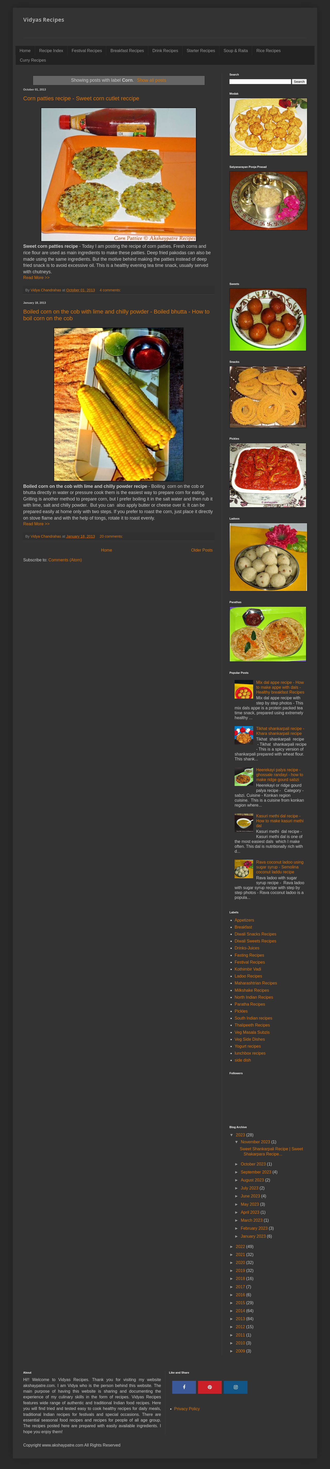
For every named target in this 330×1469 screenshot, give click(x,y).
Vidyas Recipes (43, 19)
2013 (241, 1319)
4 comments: (111, 290)
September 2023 (257, 1172)
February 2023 (255, 1228)
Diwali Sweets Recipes (255, 941)
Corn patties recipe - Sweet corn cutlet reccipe (81, 98)
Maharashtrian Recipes (256, 983)
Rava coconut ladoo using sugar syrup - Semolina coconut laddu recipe (279, 867)
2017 (241, 1287)
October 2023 (254, 1164)
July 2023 (250, 1188)
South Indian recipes (253, 1018)
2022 (241, 1246)
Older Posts (202, 550)
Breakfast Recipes (127, 50)
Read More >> (36, 277)
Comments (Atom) (65, 560)
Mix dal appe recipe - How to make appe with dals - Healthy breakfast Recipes (280, 687)
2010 (241, 1343)
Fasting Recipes (249, 955)
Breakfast (243, 927)
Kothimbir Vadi (248, 969)
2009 (241, 1351)
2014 (241, 1311)
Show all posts (151, 80)
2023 (241, 1135)
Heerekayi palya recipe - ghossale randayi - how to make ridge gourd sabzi (279, 775)
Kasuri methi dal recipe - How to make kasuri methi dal (279, 821)
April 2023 (251, 1212)
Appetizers (244, 920)
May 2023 (250, 1204)
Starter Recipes (201, 50)
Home (25, 50)
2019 (241, 1270)
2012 (241, 1327)
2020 (241, 1262)
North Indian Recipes (254, 997)
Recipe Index (51, 50)
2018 (241, 1278)
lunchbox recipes (250, 1053)
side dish (243, 1060)
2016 (241, 1295)
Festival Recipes (87, 50)
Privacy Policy (187, 1409)
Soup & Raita (236, 50)
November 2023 (256, 1142)
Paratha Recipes (250, 1004)
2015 (241, 1303)
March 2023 (252, 1220)
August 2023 (253, 1180)
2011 (241, 1335)
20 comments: (112, 536)
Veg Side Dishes (250, 1039)
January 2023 (254, 1236)
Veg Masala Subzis (252, 1032)
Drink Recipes (165, 50)
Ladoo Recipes (248, 976)
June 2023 (251, 1196)
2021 (241, 1254)
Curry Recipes (33, 60)
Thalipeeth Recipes (252, 1025)
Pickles (241, 1011)
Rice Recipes (268, 50)
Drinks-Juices (247, 948)
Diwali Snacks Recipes (255, 934)
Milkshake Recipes (252, 990)
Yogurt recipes (248, 1046)
